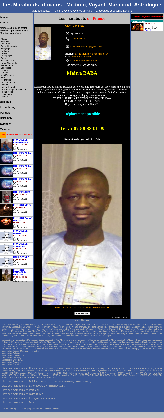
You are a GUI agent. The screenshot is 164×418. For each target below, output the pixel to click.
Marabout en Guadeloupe (75, 346)
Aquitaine (5, 41)
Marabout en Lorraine (23, 329)
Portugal (5, 112)
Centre (4, 53)
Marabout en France (10, 324)
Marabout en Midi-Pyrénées (45, 329)
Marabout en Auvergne (71, 324)
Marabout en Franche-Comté (65, 327)
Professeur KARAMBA (49, 375)
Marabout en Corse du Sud (40, 344)
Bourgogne (6, 48)
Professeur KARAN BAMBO (120, 373)
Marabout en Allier (107, 340)
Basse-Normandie (9, 46)
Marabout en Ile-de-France (118, 327)
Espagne (5, 123)
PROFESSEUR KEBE (125, 371)
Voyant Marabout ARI (106, 371)
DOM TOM (6, 118)
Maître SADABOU (10, 375)
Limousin (5, 70)
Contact (5, 409)
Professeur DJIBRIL (86, 371)
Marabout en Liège (41, 336)
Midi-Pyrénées (7, 75)
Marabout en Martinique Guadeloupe (90, 333)
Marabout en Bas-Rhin (57, 342)
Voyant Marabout (82, 320)
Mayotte (5, 129)
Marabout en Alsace (29, 324)
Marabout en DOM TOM (12, 360)
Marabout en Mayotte (11, 364)
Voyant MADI (83, 373)
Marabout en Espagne (117, 333)
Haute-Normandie (9, 63)
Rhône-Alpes (7, 92)
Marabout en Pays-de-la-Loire (111, 329)
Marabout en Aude (38, 342)
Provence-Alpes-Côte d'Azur (14, 89)
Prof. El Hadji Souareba (117, 368)
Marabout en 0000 (35, 340)
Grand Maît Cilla (155, 373)
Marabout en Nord (66, 329)
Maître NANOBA (119, 375)
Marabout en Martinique (100, 336)
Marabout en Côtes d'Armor (87, 344)
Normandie (6, 80)
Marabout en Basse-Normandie (95, 324)
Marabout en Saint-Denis (151, 349)
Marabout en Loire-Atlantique (140, 346)
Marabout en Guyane (23, 336)
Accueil (4, 17)
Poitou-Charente (8, 87)
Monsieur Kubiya (35, 377)
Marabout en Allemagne (151, 331)
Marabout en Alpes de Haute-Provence (133, 340)
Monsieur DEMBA (98, 373)
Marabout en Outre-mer (109, 331)
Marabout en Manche (26, 349)
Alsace (4, 39)
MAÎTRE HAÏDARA (10, 373)
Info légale (15, 409)
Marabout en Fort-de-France (31, 346)
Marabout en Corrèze (16, 344)
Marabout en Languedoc (142, 327)
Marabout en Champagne (22, 327)
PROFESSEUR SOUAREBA (14, 377)
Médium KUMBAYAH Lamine (32, 373)
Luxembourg (6, 94)
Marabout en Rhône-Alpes (61, 331)
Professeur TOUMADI (82, 368)
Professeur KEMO (28, 375)
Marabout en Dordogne (111, 344)
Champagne (6, 56)
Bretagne (5, 51)
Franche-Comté (8, 60)
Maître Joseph (99, 368)
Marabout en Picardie (134, 329)
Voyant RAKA (43, 371)
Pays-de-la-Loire (8, 82)
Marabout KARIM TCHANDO (149, 371)
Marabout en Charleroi (60, 336)
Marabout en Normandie (86, 329)
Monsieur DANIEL (70, 375)
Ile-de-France (7, 65)
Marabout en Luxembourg (85, 331)
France (4, 22)
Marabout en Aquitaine (49, 324)
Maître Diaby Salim (58, 371)
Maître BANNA (139, 373)
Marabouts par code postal (13, 28)
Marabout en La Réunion (139, 333)
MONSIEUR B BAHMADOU (141, 368)
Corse (3, 58)
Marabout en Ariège (19, 342)
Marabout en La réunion (97, 346)
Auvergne (5, 44)
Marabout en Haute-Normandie (92, 327)
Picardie (4, 84)
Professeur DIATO (54, 373)
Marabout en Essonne (152, 344)
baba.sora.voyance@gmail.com (86, 46)
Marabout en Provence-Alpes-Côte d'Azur (29, 331)
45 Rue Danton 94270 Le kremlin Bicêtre (83, 60)
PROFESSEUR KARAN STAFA (94, 375)
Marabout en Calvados (98, 342)
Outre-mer (5, 96)
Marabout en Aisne (68, 340)
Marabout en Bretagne (143, 324)
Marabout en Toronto (29, 351)
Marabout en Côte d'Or (64, 344)
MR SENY (72, 371)
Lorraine (5, 72)
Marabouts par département (14, 30)
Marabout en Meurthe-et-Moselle (85, 349)
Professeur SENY (46, 368)
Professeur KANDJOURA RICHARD (145, 375)
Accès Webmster (51, 409)
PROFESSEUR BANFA (26, 371)
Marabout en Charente (119, 342)
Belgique (5, 101)
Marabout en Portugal (64, 333)
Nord (3, 77)
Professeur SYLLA (64, 368)
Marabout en (28, 333)
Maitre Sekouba (70, 373)
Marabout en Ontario (80, 336)
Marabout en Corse (43, 327)
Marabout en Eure (9, 346)
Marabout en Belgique (11, 353)
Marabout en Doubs (132, 344)
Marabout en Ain (52, 340)
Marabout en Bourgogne (121, 324)
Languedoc (6, 68)
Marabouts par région (10, 33)
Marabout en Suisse (130, 331)
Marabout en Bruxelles (11, 333)
